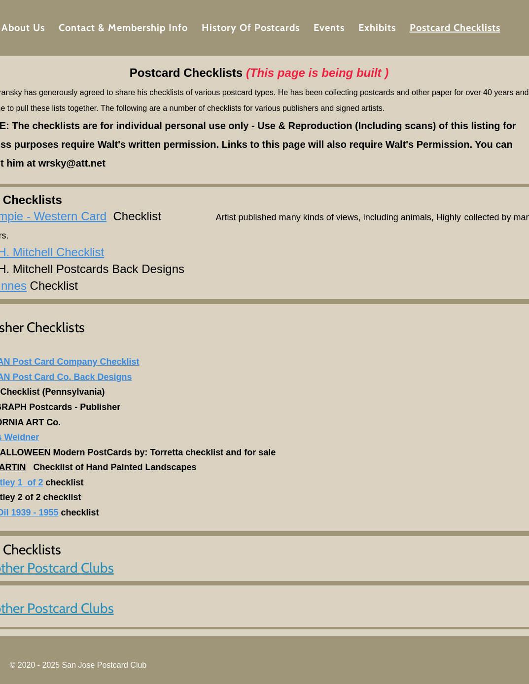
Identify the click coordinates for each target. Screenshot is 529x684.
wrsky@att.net (72, 163)
